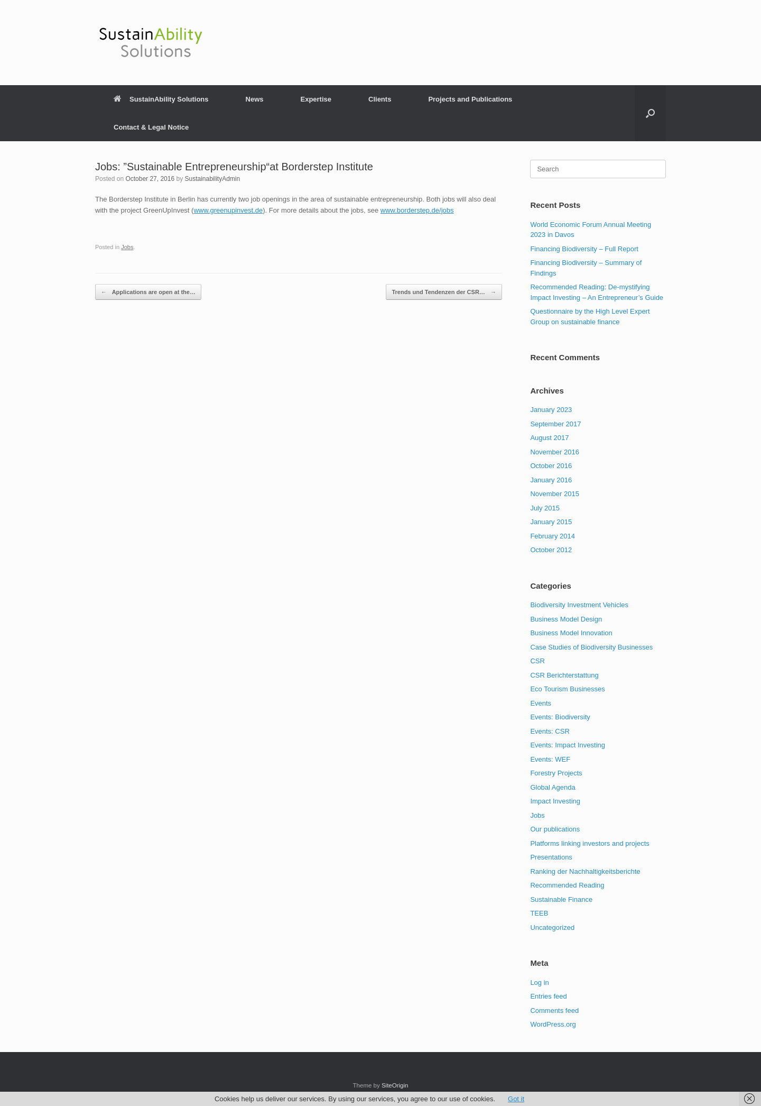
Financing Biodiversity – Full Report (584, 249)
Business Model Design (566, 619)
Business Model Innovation (571, 633)
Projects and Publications (470, 99)
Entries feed (548, 996)
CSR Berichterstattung (564, 675)
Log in (539, 982)
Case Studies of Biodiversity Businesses (591, 647)
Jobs (127, 247)
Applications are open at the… (148, 292)
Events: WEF (550, 759)
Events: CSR (549, 731)
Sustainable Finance (561, 899)
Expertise (315, 99)
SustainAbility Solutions (161, 99)
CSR (537, 661)
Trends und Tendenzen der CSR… (444, 292)
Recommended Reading (567, 885)
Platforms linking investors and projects (589, 843)
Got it (516, 1099)
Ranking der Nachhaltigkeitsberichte (585, 871)
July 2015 (545, 508)
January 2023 (551, 410)
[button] (650, 113)
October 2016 (551, 466)
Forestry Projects (556, 773)
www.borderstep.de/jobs (417, 210)
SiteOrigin (395, 1085)
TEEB (539, 913)
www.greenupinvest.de (228, 210)
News (255, 99)
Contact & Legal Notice (151, 127)
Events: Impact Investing (567, 745)
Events (540, 703)
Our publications (555, 829)
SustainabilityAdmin (212, 178)
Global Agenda (552, 787)
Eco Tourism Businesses (567, 689)
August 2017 (549, 438)
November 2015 (554, 494)
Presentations (551, 857)
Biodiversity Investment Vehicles (579, 605)
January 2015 (551, 522)
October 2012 (551, 550)
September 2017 (555, 424)
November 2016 (554, 452)
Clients (379, 99)
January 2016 (551, 480)
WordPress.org (553, 1024)
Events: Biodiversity (560, 717)
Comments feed (554, 1010)
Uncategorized (552, 927)
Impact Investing (555, 801)
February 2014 (552, 536)
